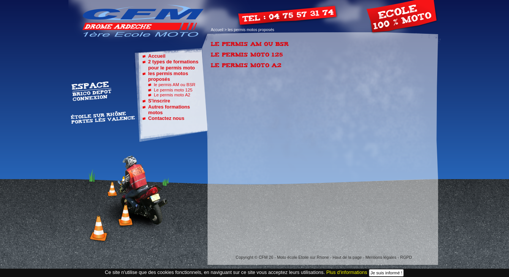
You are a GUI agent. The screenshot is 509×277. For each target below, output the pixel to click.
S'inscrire (159, 101)
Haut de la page (347, 257)
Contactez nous (166, 118)
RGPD (406, 257)
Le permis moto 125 (173, 90)
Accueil (217, 30)
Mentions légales (381, 257)
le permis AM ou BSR (174, 84)
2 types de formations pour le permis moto (173, 64)
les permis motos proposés (168, 76)
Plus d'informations (346, 272)
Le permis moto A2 (172, 95)
